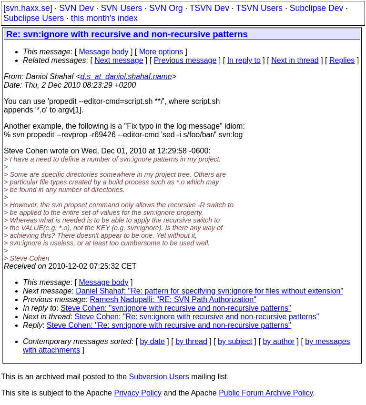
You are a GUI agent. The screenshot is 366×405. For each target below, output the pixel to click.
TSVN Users (259, 8)
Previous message (185, 60)
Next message (118, 60)
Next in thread (295, 60)
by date (152, 341)
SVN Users (121, 8)
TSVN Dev (209, 8)
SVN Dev (76, 8)
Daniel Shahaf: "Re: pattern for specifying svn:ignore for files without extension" (209, 291)
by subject (235, 341)
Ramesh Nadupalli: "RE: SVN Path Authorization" (173, 299)
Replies (342, 60)
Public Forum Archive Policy (266, 393)
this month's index (104, 18)
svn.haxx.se (28, 8)
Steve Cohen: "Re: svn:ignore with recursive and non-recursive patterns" (197, 317)
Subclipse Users (33, 18)
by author (279, 341)
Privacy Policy (138, 393)
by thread (191, 341)
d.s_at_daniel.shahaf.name (126, 76)
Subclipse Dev (316, 8)
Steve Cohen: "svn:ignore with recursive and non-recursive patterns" (176, 308)
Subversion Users (159, 377)
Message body (103, 52)
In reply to (244, 60)
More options (161, 52)
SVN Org (166, 8)
